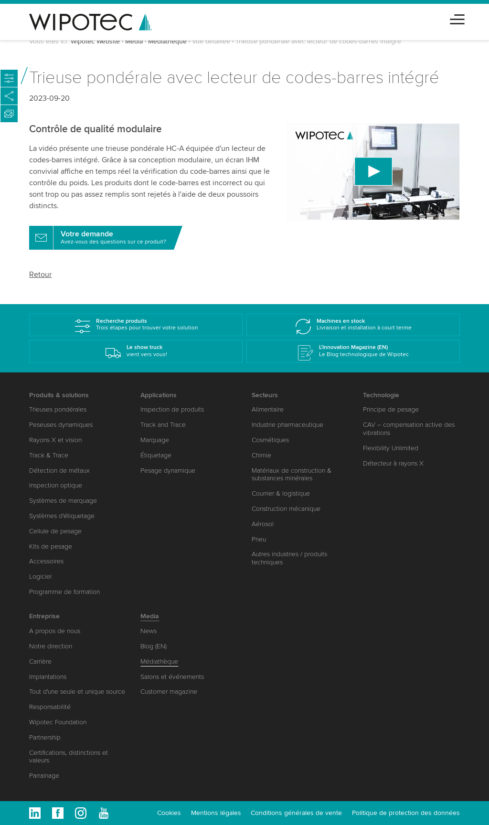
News (148, 631)
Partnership (45, 737)
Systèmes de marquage (63, 501)
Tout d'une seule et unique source (77, 692)
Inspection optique (55, 485)
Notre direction (50, 646)
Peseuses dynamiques (61, 425)
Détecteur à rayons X (393, 463)
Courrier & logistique (281, 493)
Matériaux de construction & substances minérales (291, 474)
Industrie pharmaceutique (287, 425)
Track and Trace (163, 425)
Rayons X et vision (55, 440)
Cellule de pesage (55, 531)
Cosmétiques (270, 440)
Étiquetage (155, 455)
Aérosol (263, 524)
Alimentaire (268, 409)
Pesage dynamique (167, 470)
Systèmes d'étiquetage (62, 516)
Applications (158, 395)
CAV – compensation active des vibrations (409, 429)
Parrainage (44, 776)
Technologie (381, 395)
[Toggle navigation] (457, 18)
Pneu (259, 539)
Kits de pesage (50, 546)
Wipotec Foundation (57, 722)
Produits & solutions (59, 395)
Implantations (47, 677)
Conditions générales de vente (296, 813)
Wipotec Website (95, 41)
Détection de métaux (59, 470)
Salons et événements (172, 677)
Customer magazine (168, 692)
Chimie (261, 455)
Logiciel (40, 576)
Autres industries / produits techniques (289, 558)
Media (134, 41)
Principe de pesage (391, 409)
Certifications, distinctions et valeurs (68, 757)
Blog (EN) (153, 646)
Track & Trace (48, 455)
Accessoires (46, 561)
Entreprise (44, 616)
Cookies (169, 813)
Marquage (154, 440)
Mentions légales (216, 813)
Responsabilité (50, 707)
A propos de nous (54, 631)
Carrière (40, 661)
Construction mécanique (286, 509)
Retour (40, 274)
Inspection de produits (172, 409)
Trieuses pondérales (57, 409)
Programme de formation (64, 592)
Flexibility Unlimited (390, 448)
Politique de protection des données (406, 813)
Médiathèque (167, 41)
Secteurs (265, 395)
